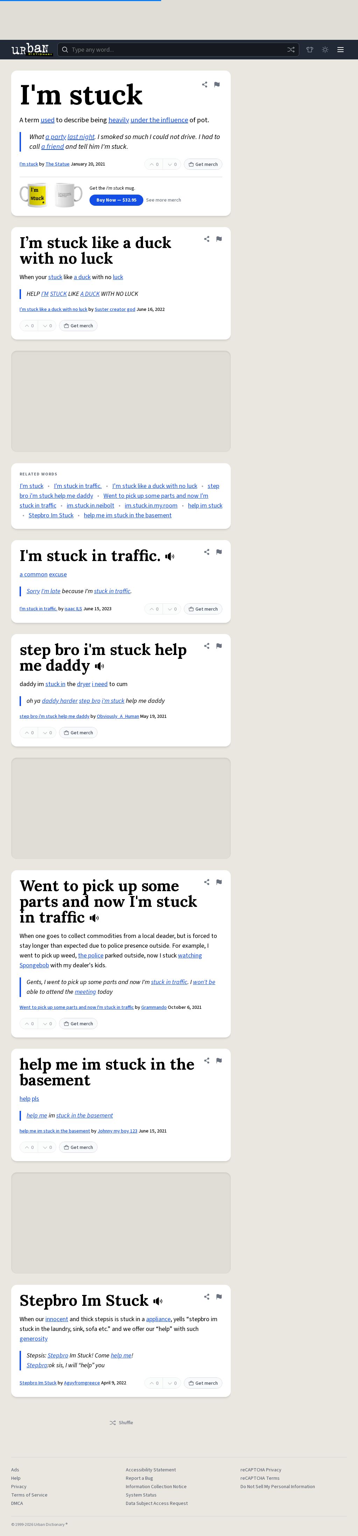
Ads (15, 1469)
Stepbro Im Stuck (51, 515)
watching (190, 955)
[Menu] (340, 49)
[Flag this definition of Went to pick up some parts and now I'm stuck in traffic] (218, 882)
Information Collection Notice (156, 1486)
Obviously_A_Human (118, 716)
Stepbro (58, 1355)
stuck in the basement (84, 1115)
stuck (55, 277)
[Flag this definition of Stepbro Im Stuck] (218, 1296)
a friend (52, 147)
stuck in (55, 684)
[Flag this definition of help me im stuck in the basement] (218, 1060)
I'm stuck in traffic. (78, 486)
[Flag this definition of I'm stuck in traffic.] (218, 552)
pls (35, 1098)
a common (34, 574)
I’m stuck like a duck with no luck (53, 309)
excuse (58, 574)
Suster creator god (115, 309)
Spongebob (34, 965)
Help (16, 1478)
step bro (89, 701)
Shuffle (121, 1422)
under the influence (159, 120)
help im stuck (205, 505)
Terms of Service (29, 1495)
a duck (82, 277)
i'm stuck (113, 701)
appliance (158, 1319)
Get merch (203, 164)
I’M (45, 294)
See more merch (163, 200)
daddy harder (60, 701)
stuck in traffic (112, 591)
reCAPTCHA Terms (260, 1478)
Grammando (154, 1007)
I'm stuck (29, 164)
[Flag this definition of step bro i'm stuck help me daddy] (218, 645)
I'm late (50, 591)
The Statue (57, 164)
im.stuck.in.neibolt (90, 505)
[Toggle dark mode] (325, 49)
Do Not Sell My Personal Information (278, 1486)
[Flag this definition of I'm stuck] (216, 84)
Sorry (33, 591)
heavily (118, 120)
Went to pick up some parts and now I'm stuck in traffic (77, 1007)
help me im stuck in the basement (128, 515)
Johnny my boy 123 (117, 1131)
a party (55, 137)
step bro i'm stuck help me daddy (55, 716)
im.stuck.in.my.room (151, 505)
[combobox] (178, 50)
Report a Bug (139, 1478)
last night (80, 137)
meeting (85, 992)
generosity (34, 1338)
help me (37, 1115)
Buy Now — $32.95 (116, 200)
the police (90, 955)
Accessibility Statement (151, 1469)
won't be (204, 982)
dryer (84, 684)
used (48, 120)
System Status (141, 1495)
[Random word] (291, 49)
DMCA (17, 1503)
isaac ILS (73, 608)
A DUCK (90, 294)
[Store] (309, 49)
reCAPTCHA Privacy (261, 1469)
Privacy (19, 1486)
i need (100, 684)
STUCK (58, 294)
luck (118, 277)
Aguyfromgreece (82, 1383)
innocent (56, 1319)
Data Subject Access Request (157, 1503)
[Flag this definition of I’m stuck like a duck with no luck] (218, 239)
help (25, 1098)
